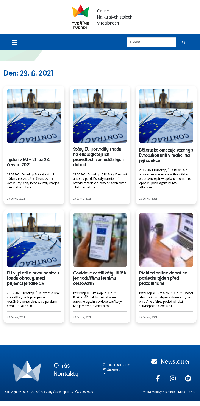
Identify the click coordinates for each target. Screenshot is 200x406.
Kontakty (66, 373)
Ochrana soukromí (117, 364)
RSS (105, 374)
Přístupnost (111, 369)
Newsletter (170, 361)
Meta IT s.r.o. (186, 392)
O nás (62, 365)
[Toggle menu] (14, 42)
